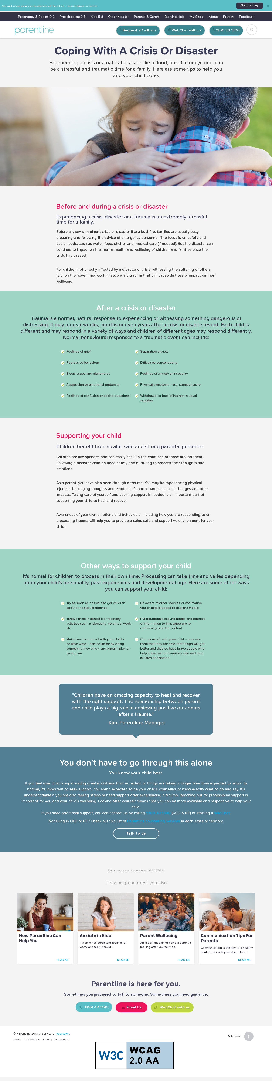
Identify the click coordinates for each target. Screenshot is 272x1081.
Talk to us (136, 833)
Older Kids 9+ (118, 16)
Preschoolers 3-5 (73, 16)
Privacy (228, 16)
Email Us (133, 1006)
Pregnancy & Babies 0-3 (36, 16)
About (213, 16)
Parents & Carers (147, 16)
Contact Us (32, 1039)
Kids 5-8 (97, 16)
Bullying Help (175, 16)
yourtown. (63, 1033)
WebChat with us (186, 30)
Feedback (246, 16)
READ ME (63, 960)
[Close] (268, 6)
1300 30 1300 (228, 30)
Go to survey (249, 5)
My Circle (197, 16)
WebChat (222, 813)
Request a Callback (139, 30)
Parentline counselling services (153, 821)
